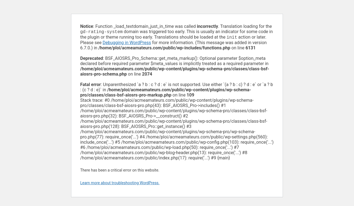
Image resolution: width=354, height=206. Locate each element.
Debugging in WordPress (127, 43)
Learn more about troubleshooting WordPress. (120, 184)
